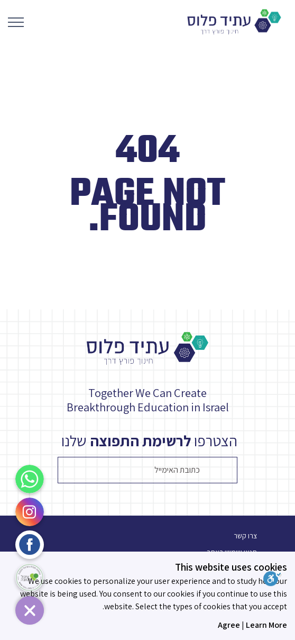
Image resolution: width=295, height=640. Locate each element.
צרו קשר (245, 535)
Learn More (266, 624)
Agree (229, 624)
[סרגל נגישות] (279, 580)
